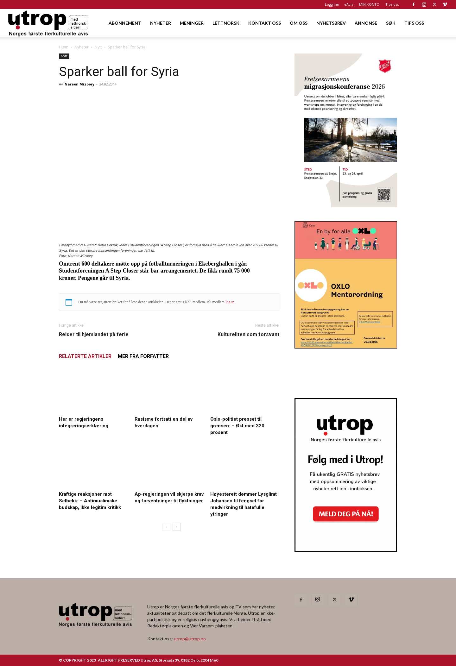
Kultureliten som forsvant (248, 334)
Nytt (98, 47)
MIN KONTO (369, 4)
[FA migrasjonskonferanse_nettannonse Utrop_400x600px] (345, 205)
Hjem (63, 47)
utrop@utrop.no (190, 638)
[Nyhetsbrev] (345, 550)
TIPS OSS (414, 23)
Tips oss (392, 4)
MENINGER (192, 23)
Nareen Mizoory (79, 84)
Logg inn (332, 4)
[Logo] (48, 23)
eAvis (348, 4)
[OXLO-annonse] (345, 346)
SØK (391, 23)
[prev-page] (166, 527)
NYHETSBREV (331, 23)
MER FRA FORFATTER (143, 356)
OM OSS (298, 23)
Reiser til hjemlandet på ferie (94, 334)
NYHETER (160, 23)
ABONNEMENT (125, 23)
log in (229, 302)
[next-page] (176, 527)
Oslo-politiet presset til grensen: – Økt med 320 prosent (237, 425)
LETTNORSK (225, 23)
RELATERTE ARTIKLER (85, 356)
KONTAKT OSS (264, 23)
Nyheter (81, 47)
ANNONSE (366, 23)
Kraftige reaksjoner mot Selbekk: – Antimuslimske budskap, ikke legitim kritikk (90, 500)
